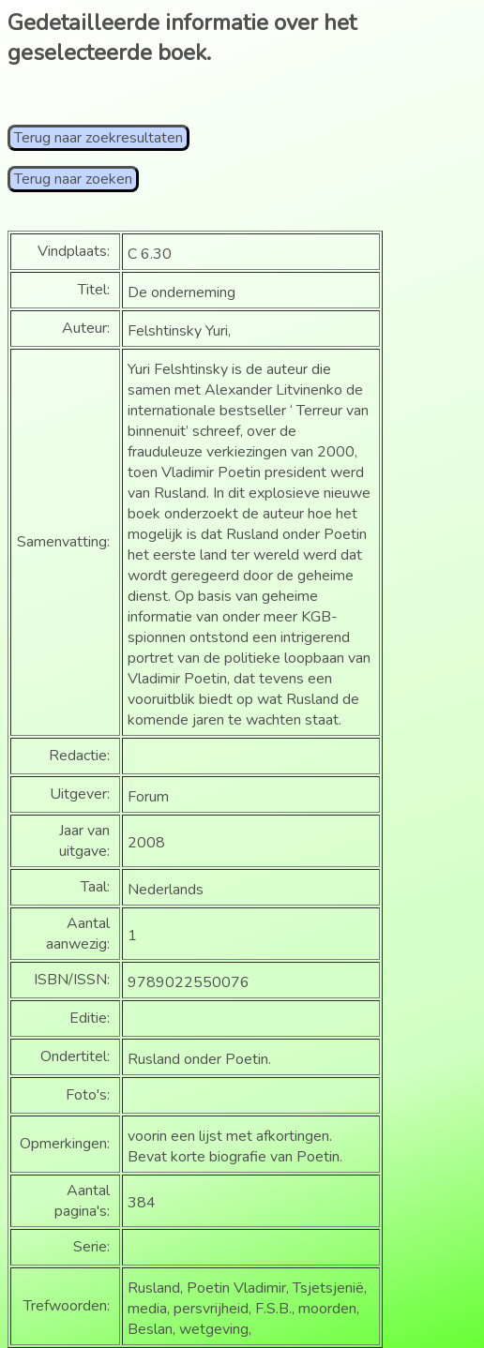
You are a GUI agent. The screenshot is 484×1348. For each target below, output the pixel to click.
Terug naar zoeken (73, 179)
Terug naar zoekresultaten (98, 137)
